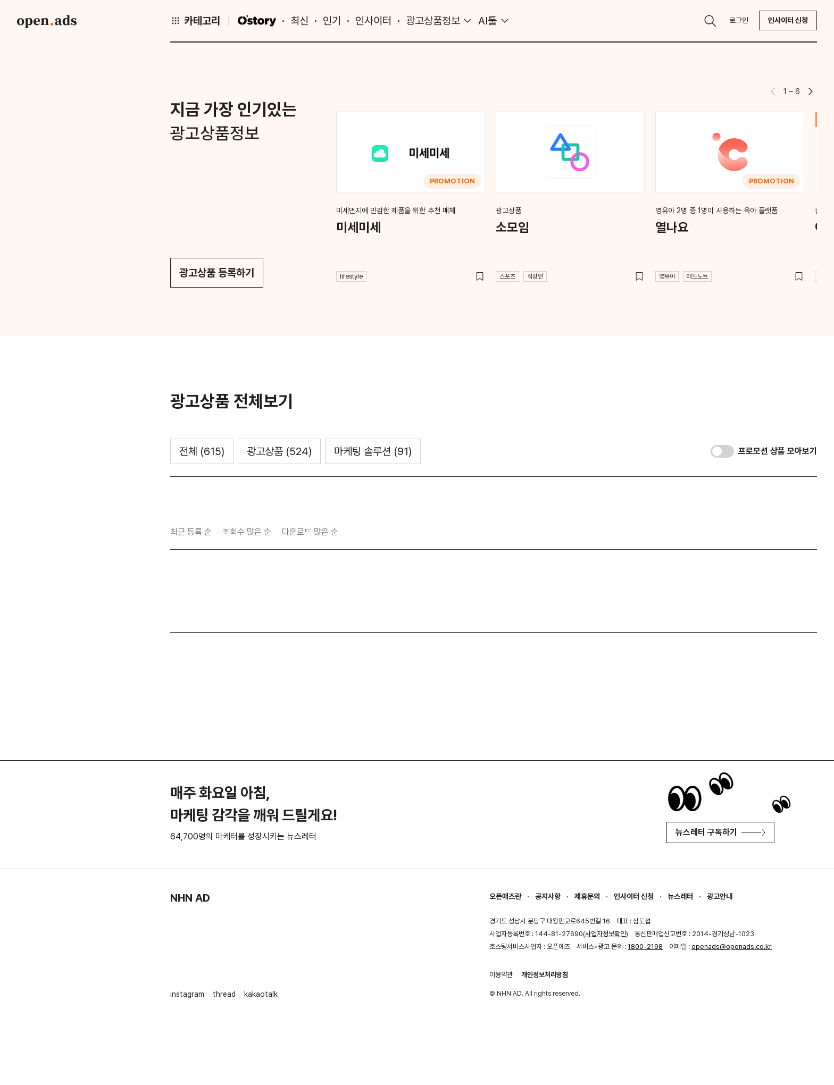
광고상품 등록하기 (216, 272)
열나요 (672, 227)
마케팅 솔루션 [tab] (373, 451)
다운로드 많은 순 (310, 532)
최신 (299, 20)
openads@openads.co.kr (731, 947)
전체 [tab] (201, 451)
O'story (257, 20)
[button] (810, 91)
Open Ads (47, 21)
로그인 (738, 20)
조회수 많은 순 (246, 532)
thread (224, 994)
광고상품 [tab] (279, 451)
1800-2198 (645, 947)
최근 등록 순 (191, 532)
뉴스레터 (680, 896)
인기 (332, 20)
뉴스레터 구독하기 (720, 832)
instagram (187, 994)
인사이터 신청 (788, 20)
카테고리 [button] (195, 20)
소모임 (512, 227)
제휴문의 (587, 896)
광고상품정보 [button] (433, 20)
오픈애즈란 (505, 896)
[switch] (722, 451)
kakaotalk (261, 994)
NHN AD (190, 897)
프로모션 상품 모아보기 (777, 451)
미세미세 (358, 227)
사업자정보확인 (605, 934)
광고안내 (719, 896)
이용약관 (501, 975)
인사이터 (373, 20)
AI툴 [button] (487, 20)
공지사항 (548, 896)
